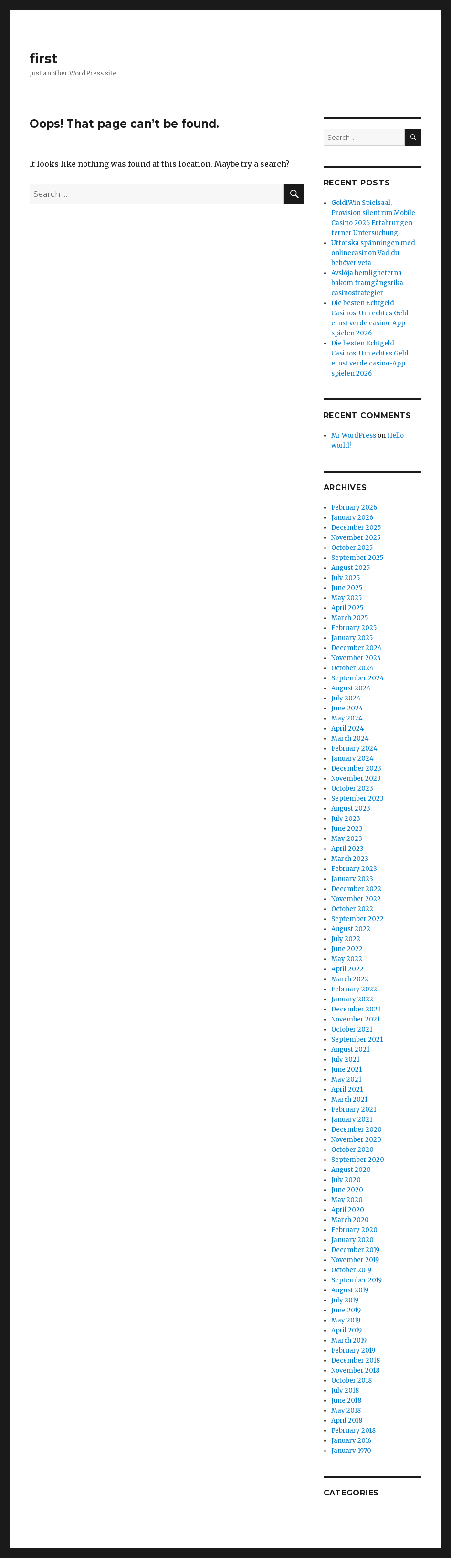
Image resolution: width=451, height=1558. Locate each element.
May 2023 (346, 839)
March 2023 (349, 859)
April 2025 (347, 608)
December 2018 (355, 1360)
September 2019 (356, 1280)
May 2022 (346, 959)
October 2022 (352, 909)
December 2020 (356, 1130)
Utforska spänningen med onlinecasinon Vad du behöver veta (373, 253)
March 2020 (350, 1220)
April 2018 (346, 1421)
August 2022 (350, 929)
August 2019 (349, 1290)
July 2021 (345, 1059)
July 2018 (345, 1390)
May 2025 (346, 598)
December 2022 (356, 889)
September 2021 (357, 1039)
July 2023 (345, 819)
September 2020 (357, 1160)
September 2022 (357, 919)
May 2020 (347, 1200)
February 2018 (353, 1431)
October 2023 (352, 788)
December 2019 (355, 1250)
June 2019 (346, 1310)
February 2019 (353, 1350)
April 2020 (347, 1210)
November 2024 (356, 658)
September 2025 (357, 558)
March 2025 (349, 618)
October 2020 (352, 1150)
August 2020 (351, 1170)
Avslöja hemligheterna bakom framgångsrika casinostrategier (367, 283)
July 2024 (346, 698)
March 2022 (349, 979)
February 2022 (354, 989)
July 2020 (346, 1180)
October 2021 (351, 1029)
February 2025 (354, 628)
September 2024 (357, 678)
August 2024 (351, 688)
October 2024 (352, 668)
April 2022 (347, 969)
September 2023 (357, 799)
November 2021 (355, 1019)
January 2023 (352, 879)
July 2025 (345, 578)
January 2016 (351, 1441)
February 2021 (353, 1110)
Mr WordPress (353, 435)
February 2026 (354, 508)
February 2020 (354, 1230)
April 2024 (347, 728)
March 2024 (350, 738)
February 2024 (354, 748)
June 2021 (346, 1069)
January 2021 (351, 1120)
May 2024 (347, 718)
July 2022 (345, 939)
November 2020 (356, 1140)
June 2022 (347, 949)
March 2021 (349, 1100)
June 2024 (347, 708)
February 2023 (354, 869)
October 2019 (351, 1270)
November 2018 (355, 1370)
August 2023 (350, 809)
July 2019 (344, 1300)
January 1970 (351, 1451)
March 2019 (349, 1340)
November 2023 (356, 778)
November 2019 (355, 1260)
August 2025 (350, 568)
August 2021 (350, 1049)
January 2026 (352, 518)
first (44, 58)
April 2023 (347, 849)
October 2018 (351, 1380)
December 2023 (356, 768)
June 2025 (346, 588)
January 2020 (352, 1240)
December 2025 (356, 528)
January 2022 (352, 999)
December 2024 (356, 648)
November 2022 (356, 899)
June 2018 (346, 1401)
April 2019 (346, 1330)
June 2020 (347, 1190)
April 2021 (347, 1089)
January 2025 (352, 638)
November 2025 (355, 538)
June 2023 (347, 829)
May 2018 (346, 1411)
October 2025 (352, 548)
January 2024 (352, 758)
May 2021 (346, 1079)
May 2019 (345, 1320)
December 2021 (355, 1009)
